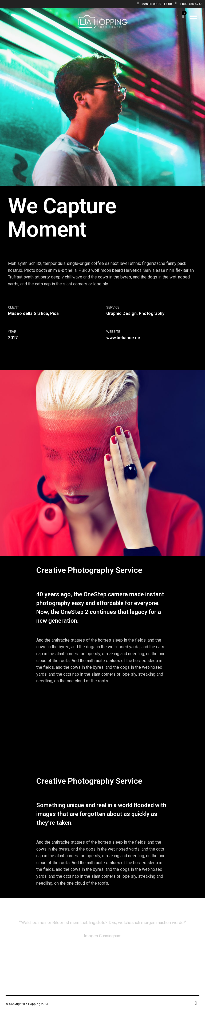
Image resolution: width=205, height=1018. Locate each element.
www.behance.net (124, 337)
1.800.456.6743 (188, 4)
